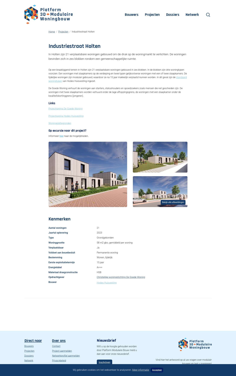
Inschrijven (104, 362)
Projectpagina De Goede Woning (66, 108)
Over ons (59, 340)
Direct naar (33, 340)
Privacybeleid (59, 360)
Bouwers (131, 14)
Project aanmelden (62, 350)
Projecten (152, 14)
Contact (56, 346)
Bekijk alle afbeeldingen (173, 202)
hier (61, 136)
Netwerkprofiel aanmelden (66, 355)
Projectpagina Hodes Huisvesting (66, 116)
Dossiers (172, 14)
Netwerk (192, 14)
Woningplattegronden (60, 123)
